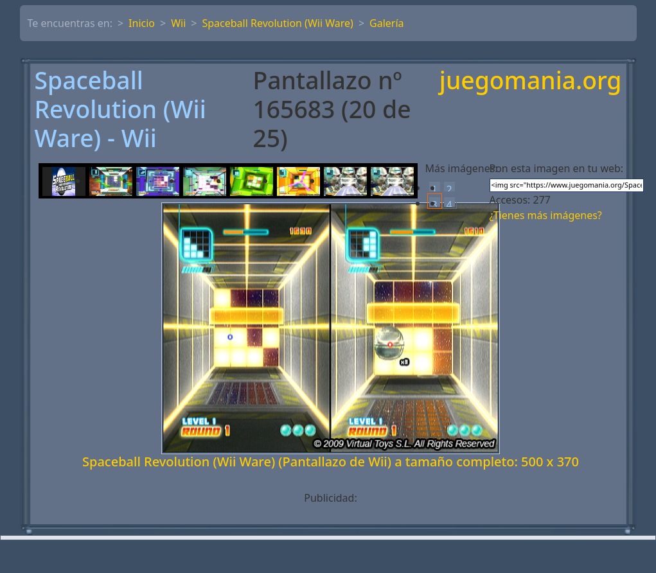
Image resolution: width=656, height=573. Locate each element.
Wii (178, 23)
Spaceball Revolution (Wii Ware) (277, 23)
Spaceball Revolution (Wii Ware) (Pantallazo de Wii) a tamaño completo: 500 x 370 (330, 461)
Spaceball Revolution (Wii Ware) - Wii (120, 109)
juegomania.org (530, 81)
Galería (386, 23)
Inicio (142, 23)
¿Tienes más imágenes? (546, 215)
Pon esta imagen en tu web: (557, 168)
